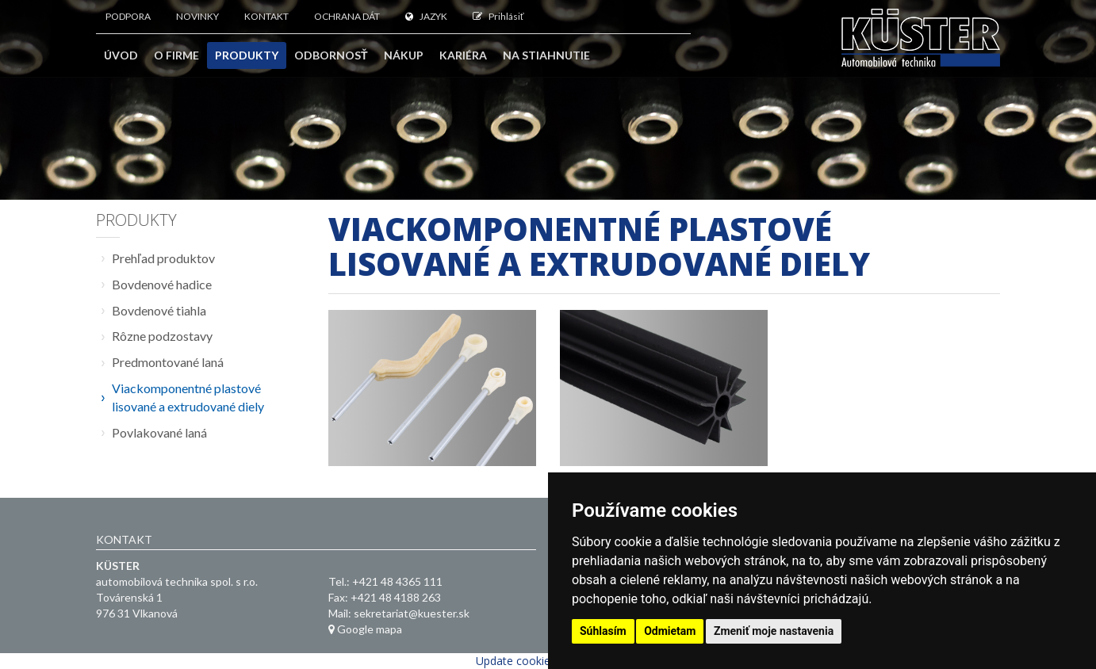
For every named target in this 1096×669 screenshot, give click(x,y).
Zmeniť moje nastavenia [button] (773, 631)
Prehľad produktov (163, 258)
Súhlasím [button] (603, 631)
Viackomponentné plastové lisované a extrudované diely (188, 397)
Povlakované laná (159, 432)
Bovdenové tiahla (159, 310)
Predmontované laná (168, 361)
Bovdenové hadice (162, 284)
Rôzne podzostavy (162, 335)
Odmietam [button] (670, 631)
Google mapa (365, 629)
